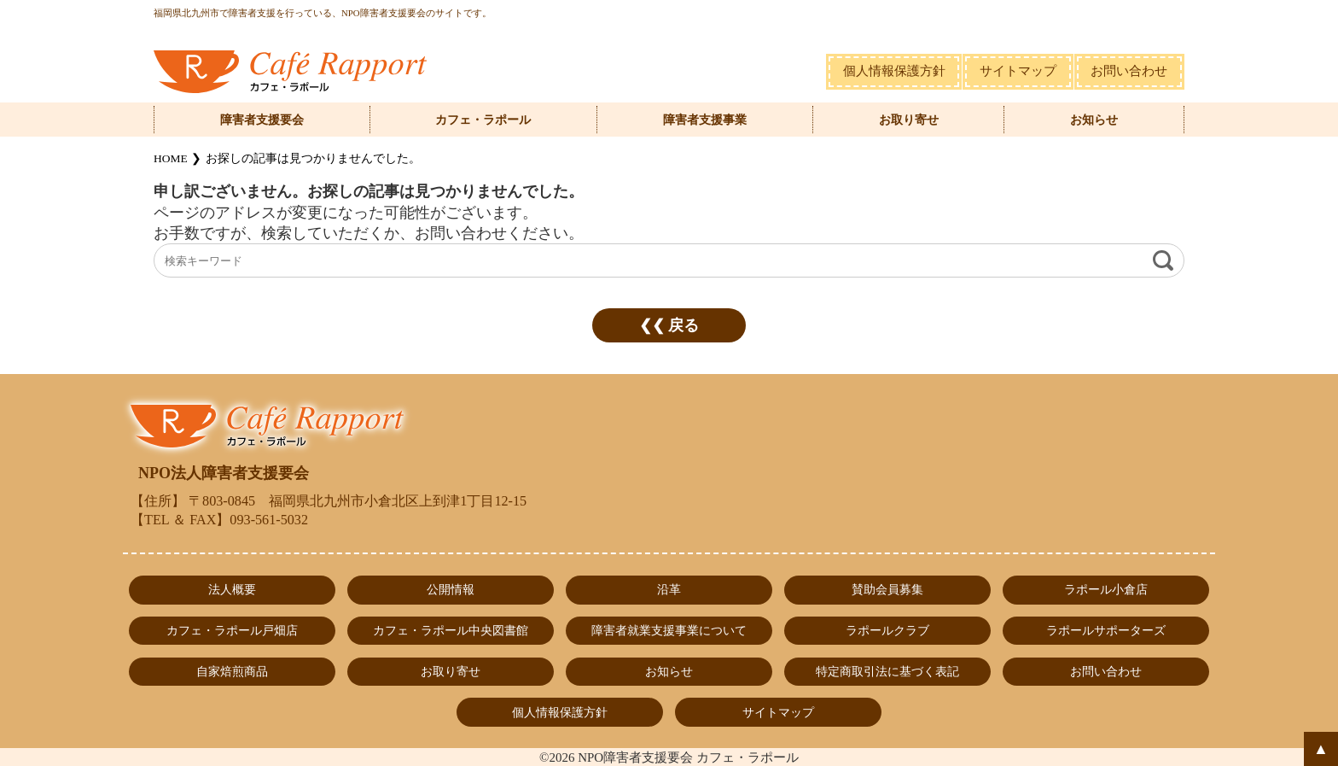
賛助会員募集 (887, 589)
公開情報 (450, 589)
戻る (683, 325)
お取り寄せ (909, 119)
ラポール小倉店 (1106, 589)
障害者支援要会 (262, 119)
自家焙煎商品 (232, 671)
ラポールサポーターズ (1106, 630)
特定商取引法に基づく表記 (887, 671)
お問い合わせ (1129, 71)
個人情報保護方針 (894, 71)
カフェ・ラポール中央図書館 (450, 630)
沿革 (669, 589)
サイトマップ (1018, 71)
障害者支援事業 (705, 119)
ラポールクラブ (887, 630)
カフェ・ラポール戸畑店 (232, 630)
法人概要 (232, 589)
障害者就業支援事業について (669, 630)
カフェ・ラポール (483, 119)
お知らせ (1094, 119)
